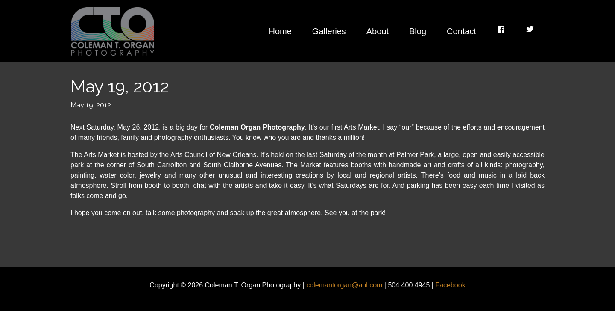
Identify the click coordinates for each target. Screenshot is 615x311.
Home (280, 31)
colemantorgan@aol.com (344, 285)
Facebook (450, 285)
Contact (461, 31)
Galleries (329, 31)
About (377, 31)
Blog (417, 31)
